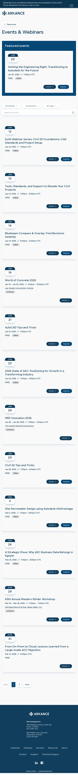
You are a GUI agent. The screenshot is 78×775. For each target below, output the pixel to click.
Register (63, 87)
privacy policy (31, 771)
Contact (23, 754)
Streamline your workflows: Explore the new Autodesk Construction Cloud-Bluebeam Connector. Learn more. (32, 4)
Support (34, 754)
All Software (11, 106)
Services (40, 748)
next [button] (27, 684)
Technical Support (50, 754)
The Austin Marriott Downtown (19, 426)
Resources (10, 24)
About (64, 748)
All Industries (32, 106)
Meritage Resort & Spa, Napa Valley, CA (23, 607)
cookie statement (45, 771)
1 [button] (13, 684)
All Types (52, 106)
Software (28, 748)
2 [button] (19, 684)
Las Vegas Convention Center (19, 288)
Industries (15, 748)
